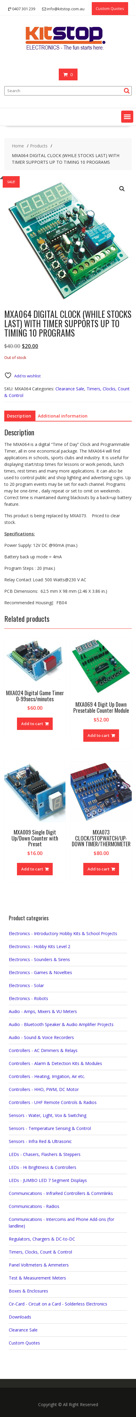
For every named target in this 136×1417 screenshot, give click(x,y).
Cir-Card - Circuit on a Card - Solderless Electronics (58, 1304)
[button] (127, 117)
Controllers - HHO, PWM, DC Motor (44, 1089)
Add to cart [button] (32, 723)
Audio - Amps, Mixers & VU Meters (43, 1011)
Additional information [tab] (63, 416)
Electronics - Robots (28, 998)
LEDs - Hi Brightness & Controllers (42, 1167)
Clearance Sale (69, 389)
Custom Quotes (110, 8)
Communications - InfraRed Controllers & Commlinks (61, 1193)
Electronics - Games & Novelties (40, 972)
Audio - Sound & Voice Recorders (41, 1037)
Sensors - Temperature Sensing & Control (50, 1128)
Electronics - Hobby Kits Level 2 (39, 946)
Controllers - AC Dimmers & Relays (43, 1050)
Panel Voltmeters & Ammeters (39, 1265)
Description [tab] (19, 416)
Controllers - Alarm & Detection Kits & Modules (55, 1063)
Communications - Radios (34, 1206)
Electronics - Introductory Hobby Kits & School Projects (63, 933)
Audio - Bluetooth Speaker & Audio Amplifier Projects (61, 1024)
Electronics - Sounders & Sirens (39, 959)
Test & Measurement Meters (37, 1278)
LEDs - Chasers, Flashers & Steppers (45, 1154)
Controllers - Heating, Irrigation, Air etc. (47, 1076)
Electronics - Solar (26, 985)
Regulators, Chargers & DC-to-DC (42, 1239)
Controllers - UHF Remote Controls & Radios (53, 1102)
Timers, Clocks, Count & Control (40, 1252)
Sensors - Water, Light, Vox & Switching (47, 1115)
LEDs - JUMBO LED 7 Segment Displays (48, 1180)
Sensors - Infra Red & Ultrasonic (40, 1141)
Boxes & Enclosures (28, 1291)
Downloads (20, 1317)
